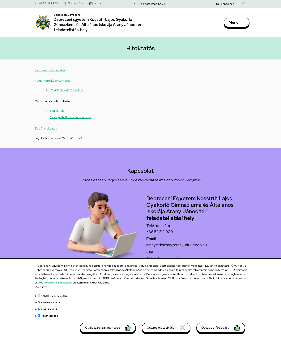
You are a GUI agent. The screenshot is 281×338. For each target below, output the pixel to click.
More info (41, 289)
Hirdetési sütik (49, 317)
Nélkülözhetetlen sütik (54, 297)
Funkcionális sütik (51, 304)
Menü (233, 23)
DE (134, 4)
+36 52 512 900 (48, 3)
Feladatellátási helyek (152, 4)
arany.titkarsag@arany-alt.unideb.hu (176, 248)
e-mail (98, 3)
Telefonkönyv (76, 3)
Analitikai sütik (49, 311)
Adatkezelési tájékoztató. (55, 284)
